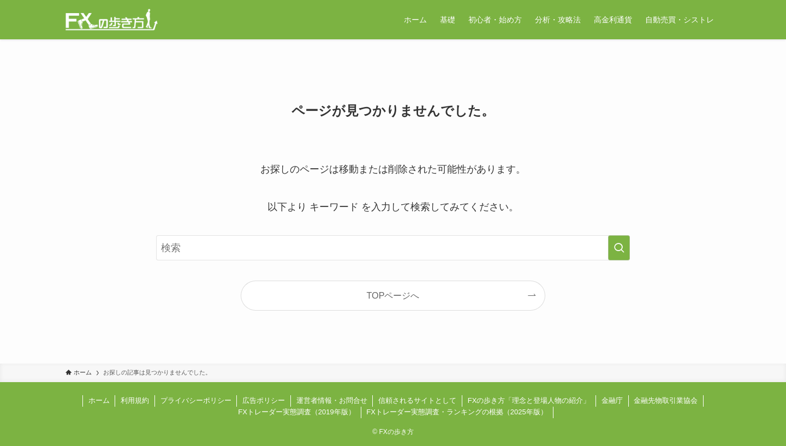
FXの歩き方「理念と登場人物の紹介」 (529, 400)
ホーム (99, 400)
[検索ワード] (393, 247)
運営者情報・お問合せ (331, 400)
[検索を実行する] (619, 247)
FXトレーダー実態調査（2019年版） (296, 412)
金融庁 (612, 400)
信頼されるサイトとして (417, 400)
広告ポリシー (263, 400)
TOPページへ (393, 295)
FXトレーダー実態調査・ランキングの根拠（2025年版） (456, 412)
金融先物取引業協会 (666, 400)
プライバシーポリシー (195, 400)
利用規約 (135, 400)
